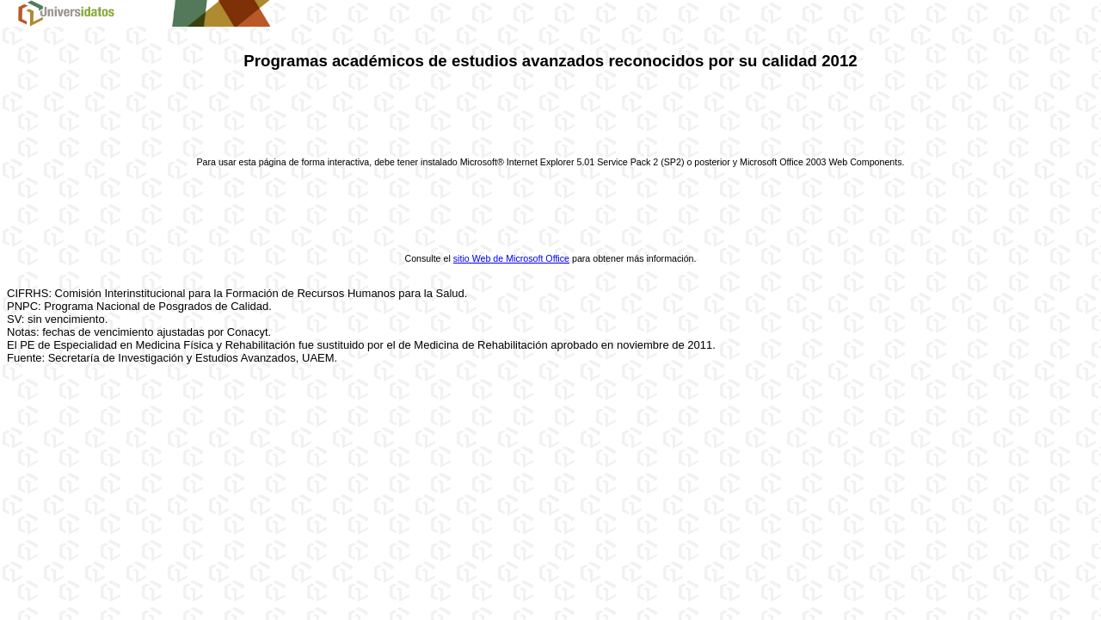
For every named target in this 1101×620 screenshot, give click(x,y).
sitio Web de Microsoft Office (511, 258)
